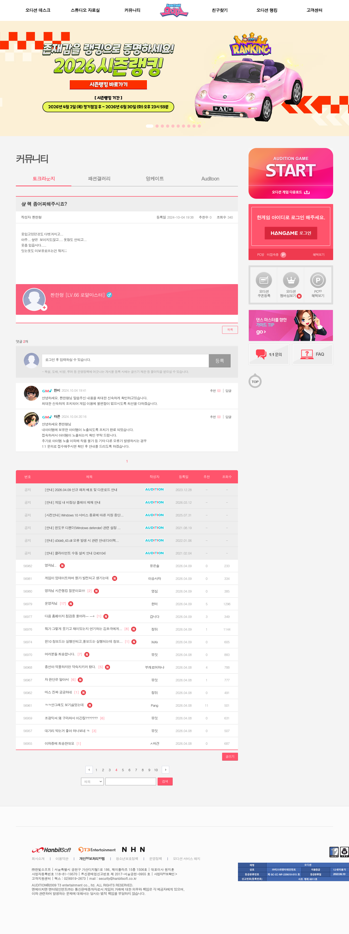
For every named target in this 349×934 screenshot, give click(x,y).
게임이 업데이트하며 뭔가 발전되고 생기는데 (81, 578)
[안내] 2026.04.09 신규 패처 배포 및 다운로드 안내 (81, 490)
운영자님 (59, 603)
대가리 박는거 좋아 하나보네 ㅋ (70, 731)
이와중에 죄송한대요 (63, 743)
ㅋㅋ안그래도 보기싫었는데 (68, 705)
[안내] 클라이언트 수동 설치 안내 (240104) (75, 553)
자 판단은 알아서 (64, 679)
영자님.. (55, 565)
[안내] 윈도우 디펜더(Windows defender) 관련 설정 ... (83, 528)
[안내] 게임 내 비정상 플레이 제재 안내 (72, 502)
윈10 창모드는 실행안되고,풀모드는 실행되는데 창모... (90, 641)
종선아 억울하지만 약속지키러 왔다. (77, 667)
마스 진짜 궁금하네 (65, 692)
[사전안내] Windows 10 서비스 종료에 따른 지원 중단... (84, 515)
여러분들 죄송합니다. (67, 654)
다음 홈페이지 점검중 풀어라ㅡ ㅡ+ (76, 616)
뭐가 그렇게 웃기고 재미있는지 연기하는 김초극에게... (90, 629)
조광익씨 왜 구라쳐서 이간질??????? (74, 718)
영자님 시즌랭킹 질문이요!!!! (72, 591)
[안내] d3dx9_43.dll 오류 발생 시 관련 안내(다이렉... (82, 540)
